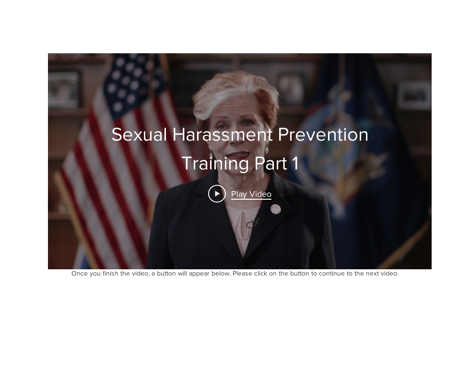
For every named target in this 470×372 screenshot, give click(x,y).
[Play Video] (239, 193)
